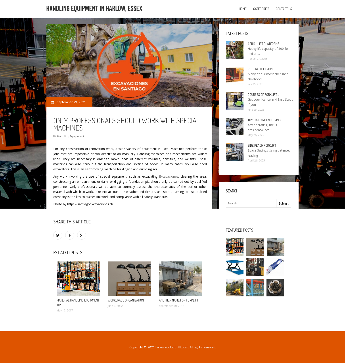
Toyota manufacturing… (265, 120)
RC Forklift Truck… (261, 69)
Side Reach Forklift (262, 145)
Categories (261, 9)
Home (243, 9)
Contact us (284, 9)
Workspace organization (126, 300)
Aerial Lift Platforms (263, 44)
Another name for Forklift (179, 300)
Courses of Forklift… (263, 94)
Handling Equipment (70, 136)
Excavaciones (168, 176)
